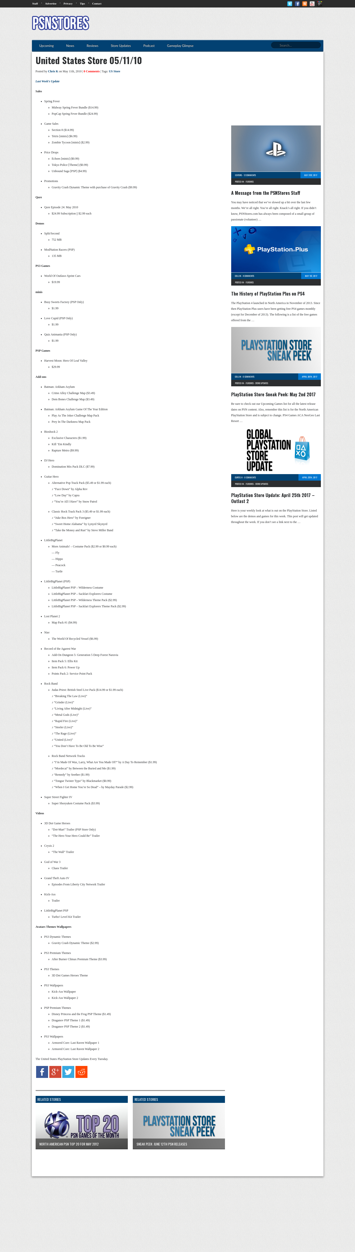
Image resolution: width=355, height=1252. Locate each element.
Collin (238, 276)
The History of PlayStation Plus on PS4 (268, 293)
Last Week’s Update (48, 81)
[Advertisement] (232, 23)
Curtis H (239, 477)
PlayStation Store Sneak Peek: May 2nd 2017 (273, 394)
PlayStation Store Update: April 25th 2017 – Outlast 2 (273, 498)
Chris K (53, 71)
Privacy (68, 3)
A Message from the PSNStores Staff (265, 193)
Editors (238, 175)
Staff (35, 3)
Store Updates (261, 383)
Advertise (50, 3)
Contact (96, 3)
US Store (114, 71)
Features (250, 181)
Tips (82, 3)
